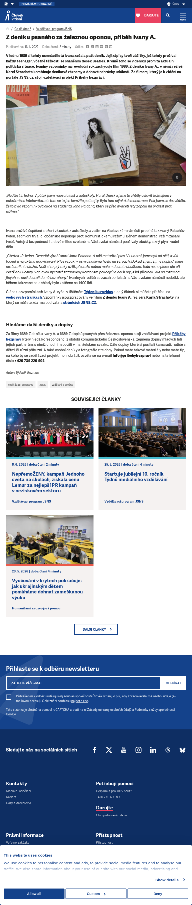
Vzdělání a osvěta (62, 384)
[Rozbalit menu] (183, 15)
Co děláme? (22, 29)
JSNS (43, 384)
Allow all (34, 894)
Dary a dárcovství (18, 801)
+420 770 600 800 (108, 796)
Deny (158, 894)
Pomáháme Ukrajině (37, 4)
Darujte (104, 806)
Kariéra (11, 796)
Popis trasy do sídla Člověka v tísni (120, 844)
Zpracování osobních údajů (25, 844)
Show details (167, 880)
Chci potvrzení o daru (111, 813)
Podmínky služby (146, 710)
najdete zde (79, 701)
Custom (96, 894)
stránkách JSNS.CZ (79, 302)
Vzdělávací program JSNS (54, 29)
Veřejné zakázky (17, 839)
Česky (175, 3)
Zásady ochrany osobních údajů (109, 710)
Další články (94, 629)
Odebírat (173, 683)
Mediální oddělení (18, 791)
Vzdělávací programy (21, 384)
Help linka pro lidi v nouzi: (114, 791)
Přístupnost (104, 839)
